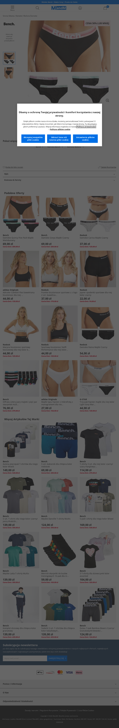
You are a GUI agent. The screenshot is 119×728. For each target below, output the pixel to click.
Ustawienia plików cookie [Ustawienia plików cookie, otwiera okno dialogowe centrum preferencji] (85, 138)
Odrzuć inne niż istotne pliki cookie (59, 138)
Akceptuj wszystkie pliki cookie (33, 138)
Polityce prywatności (86, 127)
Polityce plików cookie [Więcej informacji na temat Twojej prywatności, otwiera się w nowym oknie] (60, 129)
